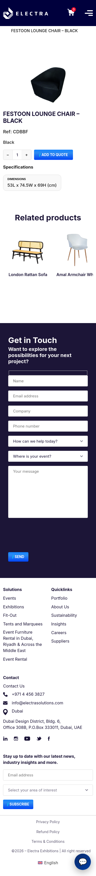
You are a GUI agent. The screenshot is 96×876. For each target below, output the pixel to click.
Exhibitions (13, 606)
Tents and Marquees (22, 623)
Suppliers (60, 641)
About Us (60, 606)
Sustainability (64, 615)
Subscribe (19, 804)
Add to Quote (54, 155)
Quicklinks (61, 589)
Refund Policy (48, 832)
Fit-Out (10, 615)
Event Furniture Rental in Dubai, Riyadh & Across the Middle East (22, 641)
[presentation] (47, 536)
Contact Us (14, 686)
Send (19, 557)
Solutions (12, 589)
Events (9, 598)
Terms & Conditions (48, 841)
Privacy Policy (48, 822)
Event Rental (15, 659)
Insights (58, 623)
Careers (59, 632)
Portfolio (59, 598)
